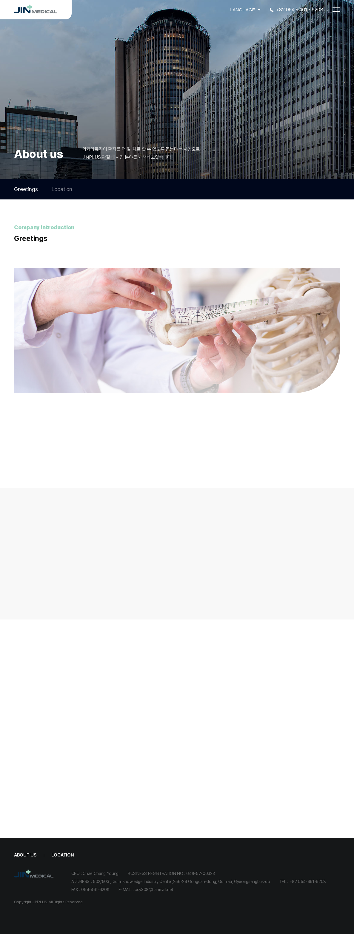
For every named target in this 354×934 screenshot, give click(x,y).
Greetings (26, 189)
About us (25, 855)
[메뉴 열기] (336, 9)
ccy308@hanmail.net (154, 889)
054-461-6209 (95, 889)
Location (62, 189)
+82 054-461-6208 (308, 881)
